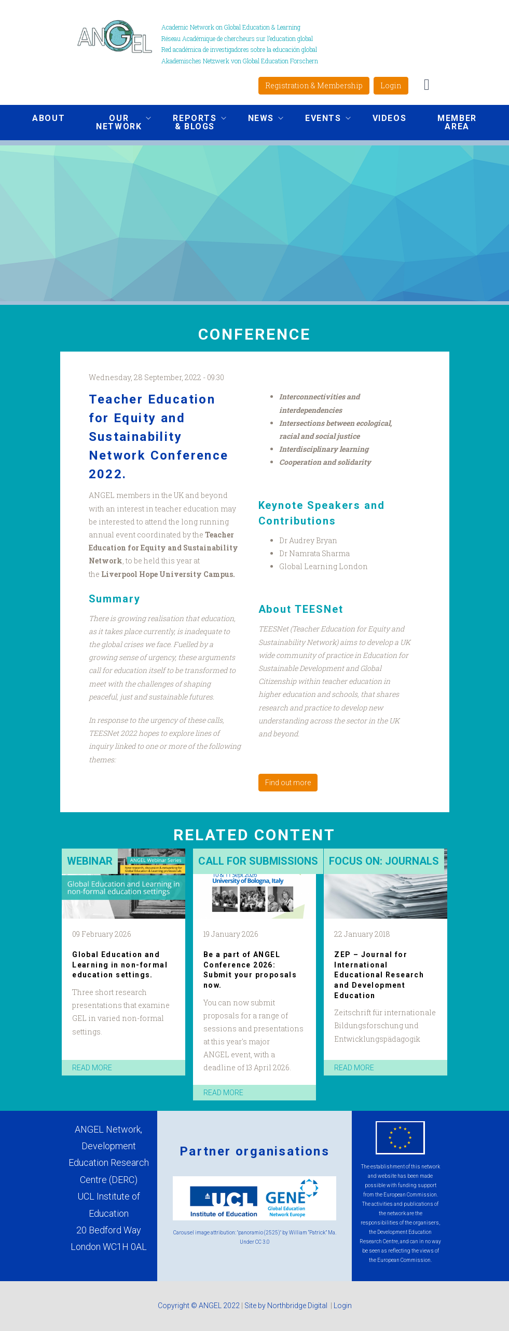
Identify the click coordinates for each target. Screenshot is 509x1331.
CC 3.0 (262, 1242)
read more (92, 1068)
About (48, 118)
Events (320, 119)
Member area (457, 122)
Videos (390, 118)
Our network (115, 122)
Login (391, 85)
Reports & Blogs (191, 122)
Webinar (90, 861)
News (257, 119)
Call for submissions (258, 861)
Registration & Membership (314, 85)
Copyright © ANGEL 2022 (199, 1305)
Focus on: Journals (384, 861)
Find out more (288, 782)
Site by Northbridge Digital (286, 1305)
